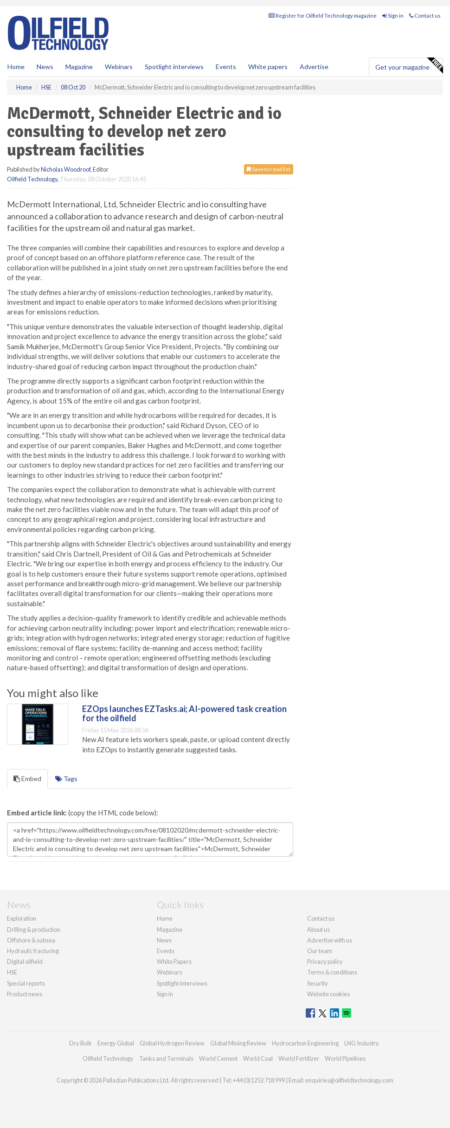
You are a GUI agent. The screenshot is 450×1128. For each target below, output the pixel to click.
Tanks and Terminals (166, 1058)
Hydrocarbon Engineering (305, 1043)
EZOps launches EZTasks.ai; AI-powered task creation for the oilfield (184, 713)
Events (226, 66)
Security (317, 983)
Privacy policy (325, 961)
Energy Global (115, 1043)
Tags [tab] (66, 778)
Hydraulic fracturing (33, 951)
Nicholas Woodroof (65, 169)
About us (318, 929)
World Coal (258, 1058)
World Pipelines (345, 1058)
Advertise (314, 66)
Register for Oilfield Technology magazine (323, 16)
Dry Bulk (80, 1043)
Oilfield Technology (32, 179)
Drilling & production (33, 929)
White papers (268, 66)
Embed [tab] (27, 778)
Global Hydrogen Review (172, 1043)
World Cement (218, 1058)
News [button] (45, 66)
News (164, 940)
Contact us (425, 16)
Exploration (21, 918)
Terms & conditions (332, 972)
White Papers (174, 961)
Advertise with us (329, 940)
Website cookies (328, 994)
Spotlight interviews (174, 66)
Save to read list (268, 169)
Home (16, 66)
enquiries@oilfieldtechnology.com (349, 1080)
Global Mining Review (238, 1043)
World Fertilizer (298, 1058)
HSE (12, 972)
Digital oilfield (25, 961)
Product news (24, 994)
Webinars (119, 66)
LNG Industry (361, 1043)
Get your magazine (409, 66)
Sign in (393, 16)
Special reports (26, 983)
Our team (319, 951)
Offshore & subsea (31, 940)
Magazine (79, 66)
